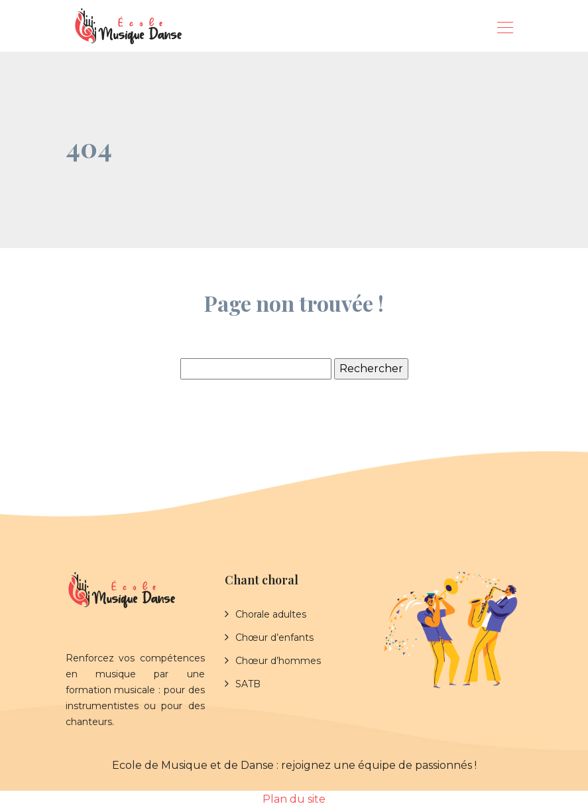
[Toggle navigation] (504, 29)
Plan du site (294, 799)
